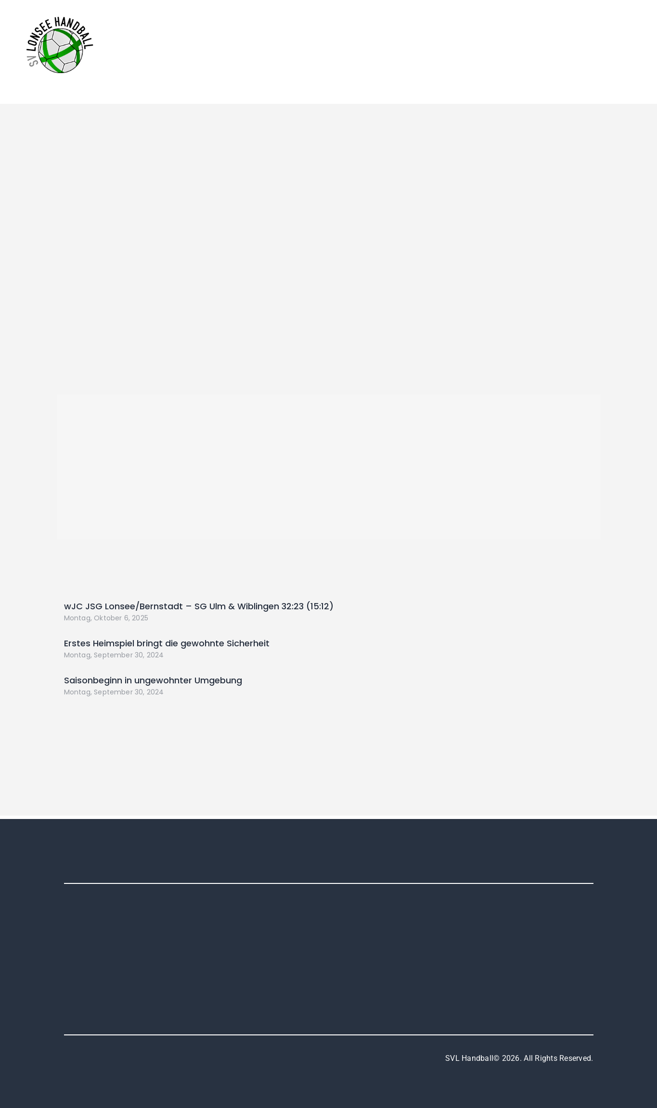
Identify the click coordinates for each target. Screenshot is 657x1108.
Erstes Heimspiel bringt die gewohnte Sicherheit (167, 643)
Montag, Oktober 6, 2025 (106, 618)
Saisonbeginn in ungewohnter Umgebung (153, 680)
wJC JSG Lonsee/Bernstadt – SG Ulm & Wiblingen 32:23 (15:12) (199, 606)
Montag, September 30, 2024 (114, 655)
